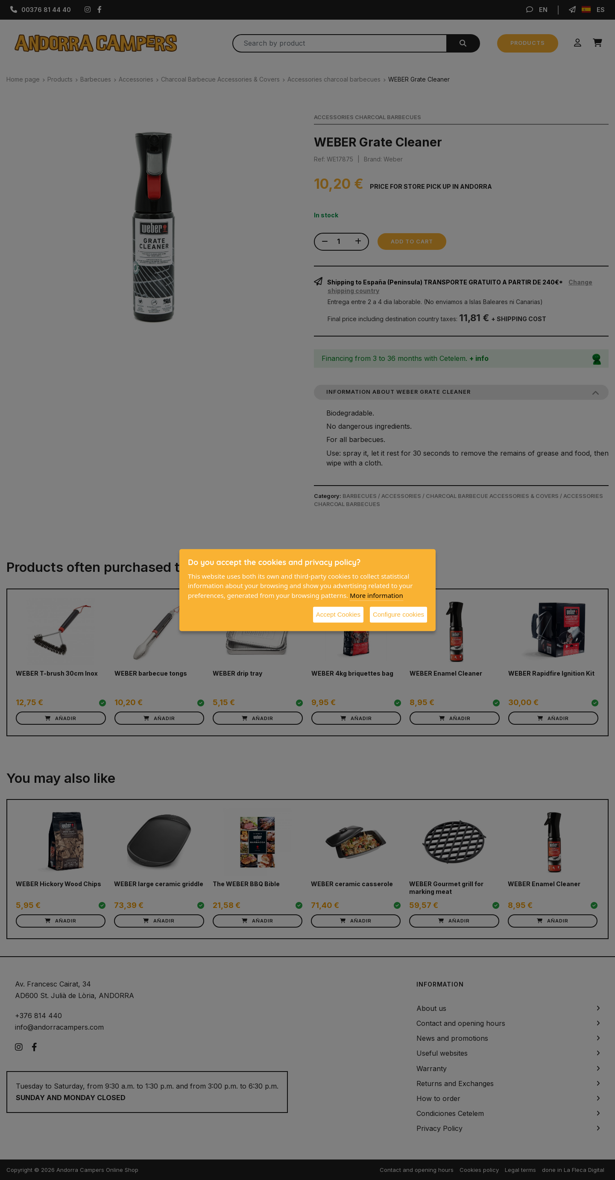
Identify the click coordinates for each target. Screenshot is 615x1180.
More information (376, 595)
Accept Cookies (338, 614)
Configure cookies (398, 614)
